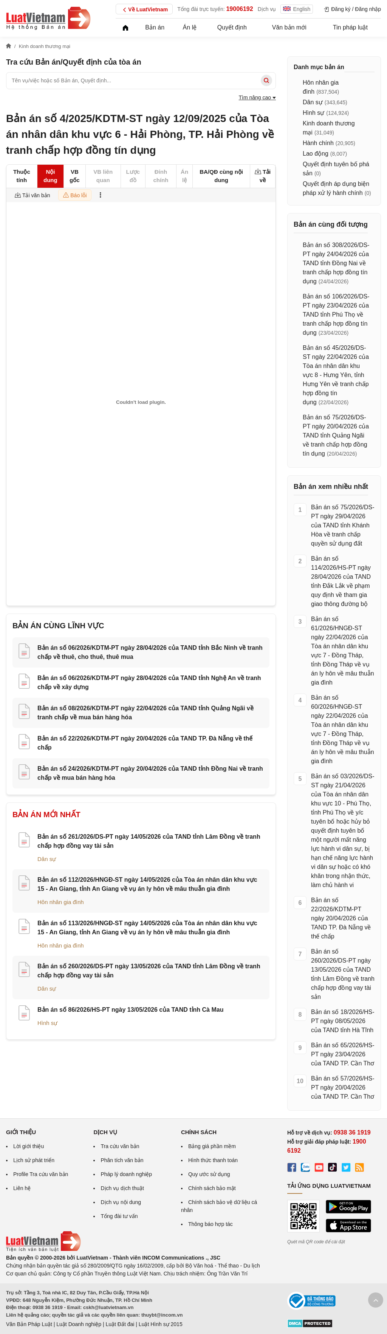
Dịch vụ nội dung (121, 1202)
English (296, 9)
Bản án (154, 27)
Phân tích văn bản (122, 1160)
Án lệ (190, 27)
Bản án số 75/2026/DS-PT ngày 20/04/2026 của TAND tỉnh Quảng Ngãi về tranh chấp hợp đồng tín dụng (336, 435)
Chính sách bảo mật (212, 1188)
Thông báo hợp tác (210, 1224)
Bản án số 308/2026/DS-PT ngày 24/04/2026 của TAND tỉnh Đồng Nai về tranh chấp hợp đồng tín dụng (336, 263)
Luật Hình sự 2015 (161, 1324)
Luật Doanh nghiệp (78, 1324)
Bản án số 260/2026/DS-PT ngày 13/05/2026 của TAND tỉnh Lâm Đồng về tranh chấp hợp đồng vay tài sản (343, 974)
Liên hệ (22, 1188)
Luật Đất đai (119, 1324)
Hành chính (318, 143)
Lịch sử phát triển (33, 1160)
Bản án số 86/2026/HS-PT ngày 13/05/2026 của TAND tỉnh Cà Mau (130, 1009)
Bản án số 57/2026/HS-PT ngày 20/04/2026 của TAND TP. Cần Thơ (343, 1087)
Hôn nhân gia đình (60, 902)
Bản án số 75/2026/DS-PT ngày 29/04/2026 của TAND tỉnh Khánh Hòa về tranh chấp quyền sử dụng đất (343, 525)
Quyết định (232, 27)
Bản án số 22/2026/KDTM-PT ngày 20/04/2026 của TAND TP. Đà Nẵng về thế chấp (341, 918)
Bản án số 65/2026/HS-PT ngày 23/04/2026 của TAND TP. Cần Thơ (343, 1054)
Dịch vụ (267, 9)
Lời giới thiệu (28, 1146)
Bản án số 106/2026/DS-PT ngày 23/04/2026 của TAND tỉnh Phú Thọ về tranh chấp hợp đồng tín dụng (336, 314)
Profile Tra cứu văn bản (40, 1174)
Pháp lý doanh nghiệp (126, 1174)
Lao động (315, 153)
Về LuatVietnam (144, 10)
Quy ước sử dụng (209, 1174)
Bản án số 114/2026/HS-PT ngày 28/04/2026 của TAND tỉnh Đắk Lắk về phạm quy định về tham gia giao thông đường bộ (341, 581)
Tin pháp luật (350, 27)
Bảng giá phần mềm (212, 1146)
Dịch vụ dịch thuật (122, 1188)
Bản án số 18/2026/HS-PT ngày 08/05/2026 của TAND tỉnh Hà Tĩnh (343, 1021)
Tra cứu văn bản (120, 1146)
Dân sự (46, 859)
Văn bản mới (289, 27)
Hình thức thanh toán (213, 1160)
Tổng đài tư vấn (119, 1216)
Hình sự (47, 1023)
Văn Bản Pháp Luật (29, 1324)
